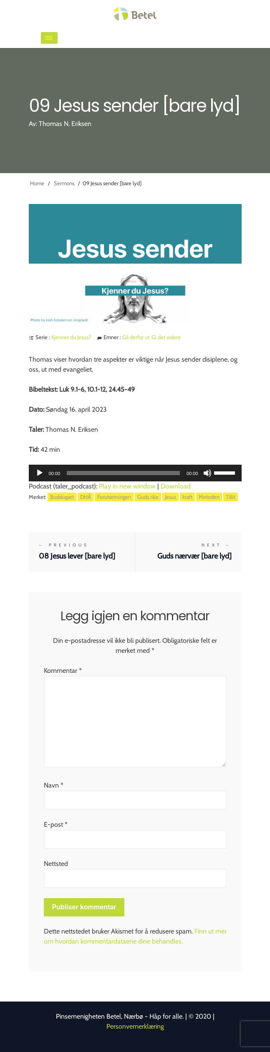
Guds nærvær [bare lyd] (189, 551)
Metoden (209, 496)
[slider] (123, 473)
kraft (187, 496)
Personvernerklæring (135, 1026)
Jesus (170, 496)
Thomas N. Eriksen (65, 124)
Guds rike (148, 496)
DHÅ (85, 496)
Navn (53, 785)
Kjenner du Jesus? (71, 337)
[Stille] (207, 473)
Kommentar (63, 670)
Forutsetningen (114, 496)
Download (176, 486)
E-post (56, 824)
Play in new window (127, 486)
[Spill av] (39, 473)
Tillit (230, 496)
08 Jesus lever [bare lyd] (82, 551)
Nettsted (56, 864)
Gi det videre (166, 337)
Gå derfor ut (135, 337)
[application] (135, 473)
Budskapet (62, 496)
